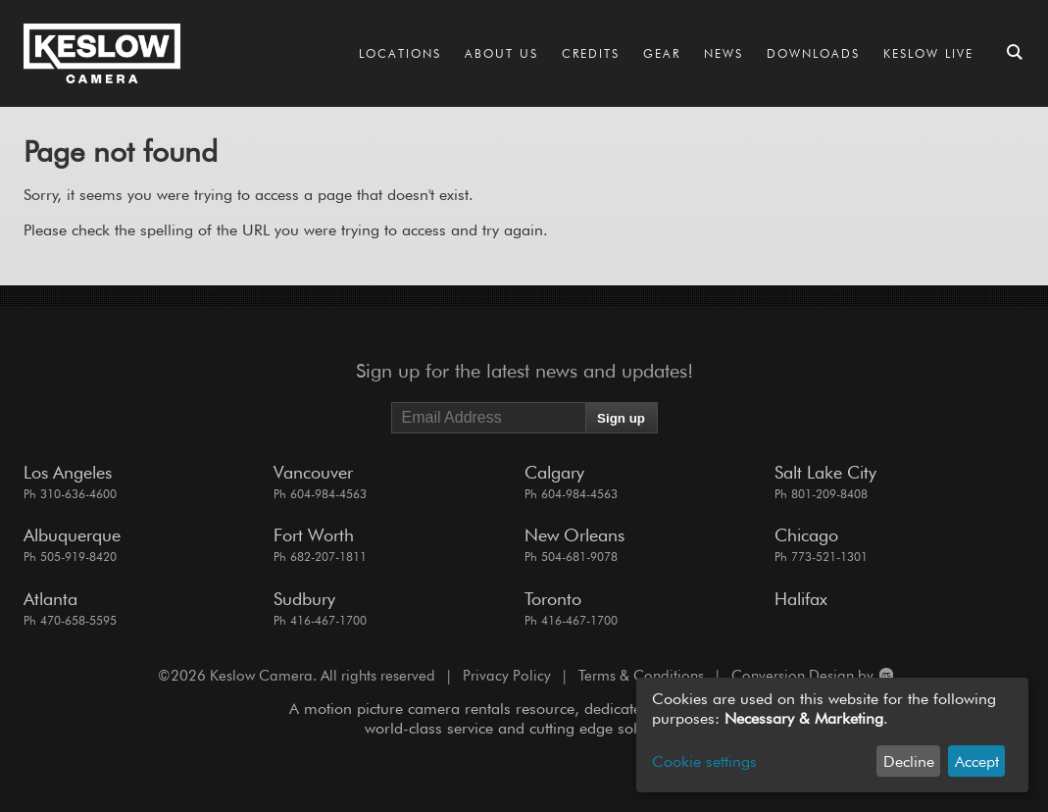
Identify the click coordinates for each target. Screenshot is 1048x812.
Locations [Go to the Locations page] (400, 53)
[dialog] (832, 735)
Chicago (806, 535)
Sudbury (304, 598)
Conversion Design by (811, 676)
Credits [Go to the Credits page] (591, 53)
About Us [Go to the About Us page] (501, 53)
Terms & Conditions (641, 676)
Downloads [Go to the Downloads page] (813, 53)
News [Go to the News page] (723, 53)
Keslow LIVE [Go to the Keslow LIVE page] (928, 53)
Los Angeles (68, 472)
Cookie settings (704, 761)
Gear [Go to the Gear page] (661, 53)
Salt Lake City (825, 472)
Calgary (554, 472)
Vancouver (313, 472)
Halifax (800, 598)
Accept (977, 761)
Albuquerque (72, 535)
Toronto (552, 598)
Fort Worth (314, 535)
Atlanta (50, 598)
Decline (908, 761)
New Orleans (574, 535)
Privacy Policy (507, 676)
